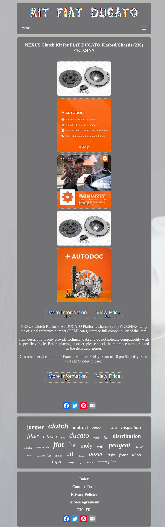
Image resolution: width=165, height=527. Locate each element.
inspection (131, 427)
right (111, 455)
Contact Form (84, 487)
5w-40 (139, 447)
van (29, 455)
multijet (80, 427)
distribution (127, 436)
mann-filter (107, 462)
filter (33, 436)
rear (80, 463)
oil (69, 453)
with (100, 446)
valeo (96, 437)
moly (87, 445)
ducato (79, 435)
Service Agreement (84, 502)
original (112, 428)
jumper (35, 427)
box (63, 437)
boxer (96, 453)
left (106, 437)
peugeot (119, 445)
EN (80, 510)
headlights (43, 447)
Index (84, 479)
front (123, 455)
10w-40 (81, 456)
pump (70, 462)
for (72, 445)
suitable (28, 447)
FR (88, 510)
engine (89, 462)
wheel (136, 455)
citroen (50, 436)
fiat (58, 444)
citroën (97, 428)
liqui (56, 461)
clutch (58, 426)
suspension (44, 455)
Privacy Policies (84, 494)
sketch (58, 455)
